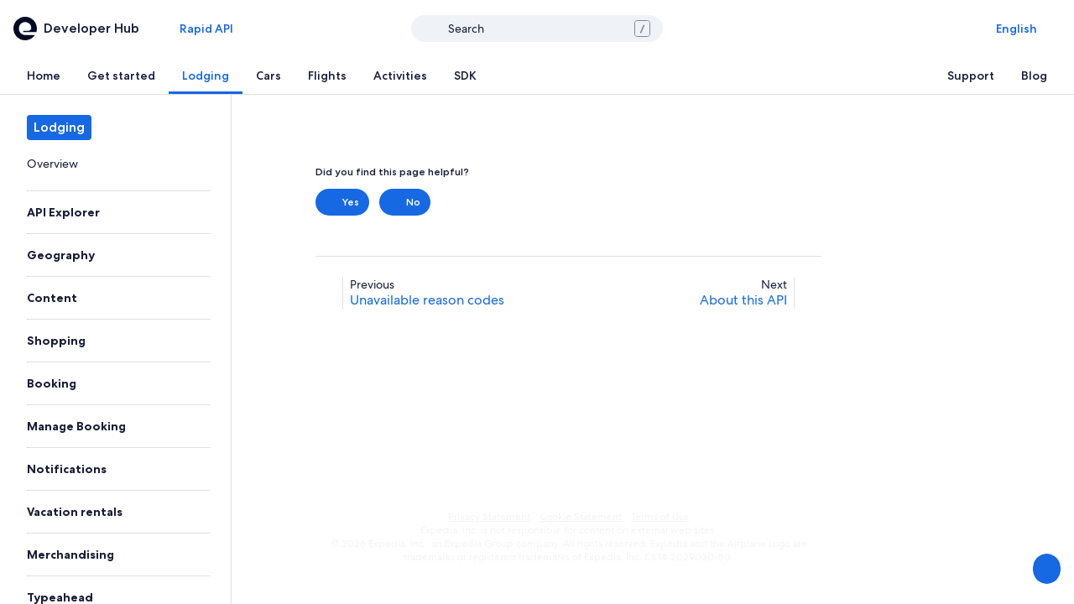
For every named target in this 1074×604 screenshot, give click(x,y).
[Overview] (115, 163)
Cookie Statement (581, 516)
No (404, 202)
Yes (342, 202)
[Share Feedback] (1045, 569)
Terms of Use (660, 516)
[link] (115, 163)
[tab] (43, 75)
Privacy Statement (489, 516)
